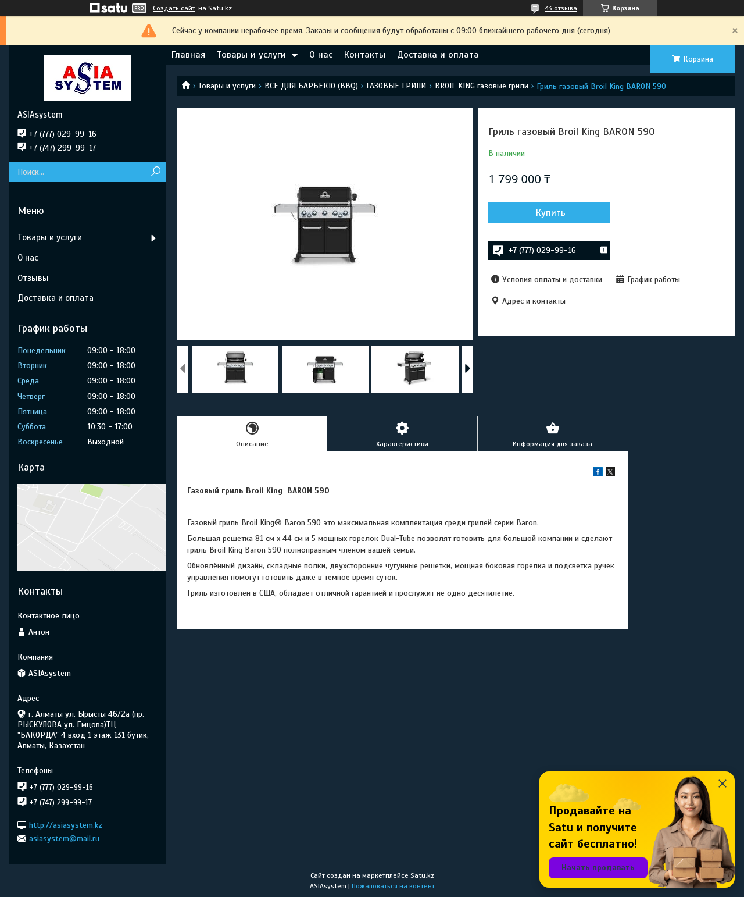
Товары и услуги (251, 54)
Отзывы (33, 278)
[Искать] (155, 172)
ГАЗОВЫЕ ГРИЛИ (396, 86)
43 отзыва (561, 8)
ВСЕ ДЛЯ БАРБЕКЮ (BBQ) (311, 86)
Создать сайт (174, 8)
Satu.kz (422, 875)
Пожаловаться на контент (393, 886)
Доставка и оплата (438, 54)
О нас (320, 54)
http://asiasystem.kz (65, 825)
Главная (188, 54)
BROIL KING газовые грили (481, 86)
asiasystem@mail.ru (64, 838)
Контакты (364, 54)
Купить (551, 213)
